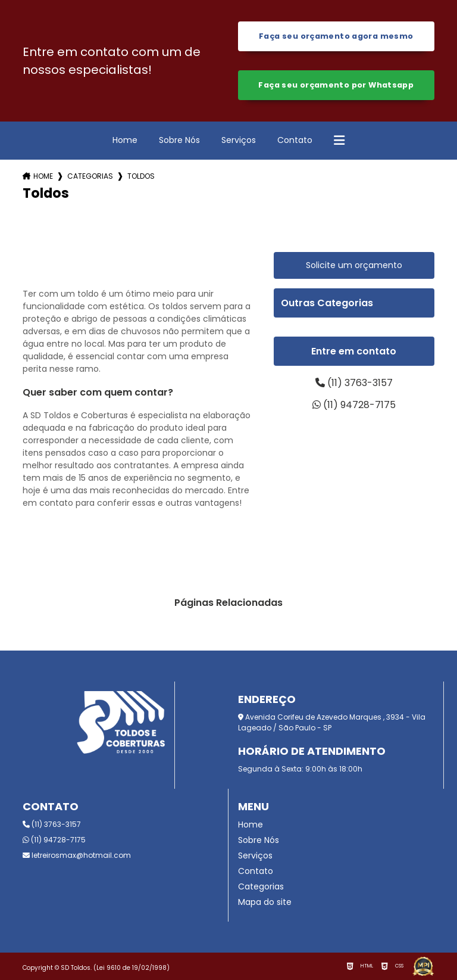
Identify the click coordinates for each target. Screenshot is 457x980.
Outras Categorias (327, 303)
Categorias (90, 176)
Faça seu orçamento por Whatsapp (336, 85)
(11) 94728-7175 (354, 405)
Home (124, 140)
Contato (294, 140)
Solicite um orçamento (354, 265)
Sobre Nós (179, 140)
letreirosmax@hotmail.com (77, 855)
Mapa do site (265, 902)
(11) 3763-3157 (354, 383)
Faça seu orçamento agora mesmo (336, 36)
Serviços (238, 140)
